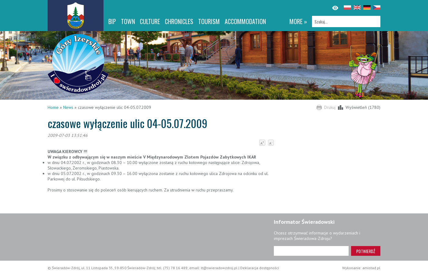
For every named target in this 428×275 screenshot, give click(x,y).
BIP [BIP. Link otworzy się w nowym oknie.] (112, 21)
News (68, 107)
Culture (150, 21)
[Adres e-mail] (311, 251)
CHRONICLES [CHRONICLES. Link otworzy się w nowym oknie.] (179, 21)
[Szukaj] (346, 21)
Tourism (209, 21)
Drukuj (330, 107)
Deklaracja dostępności (259, 268)
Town (128, 21)
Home (53, 107)
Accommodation (245, 21)
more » (298, 21)
